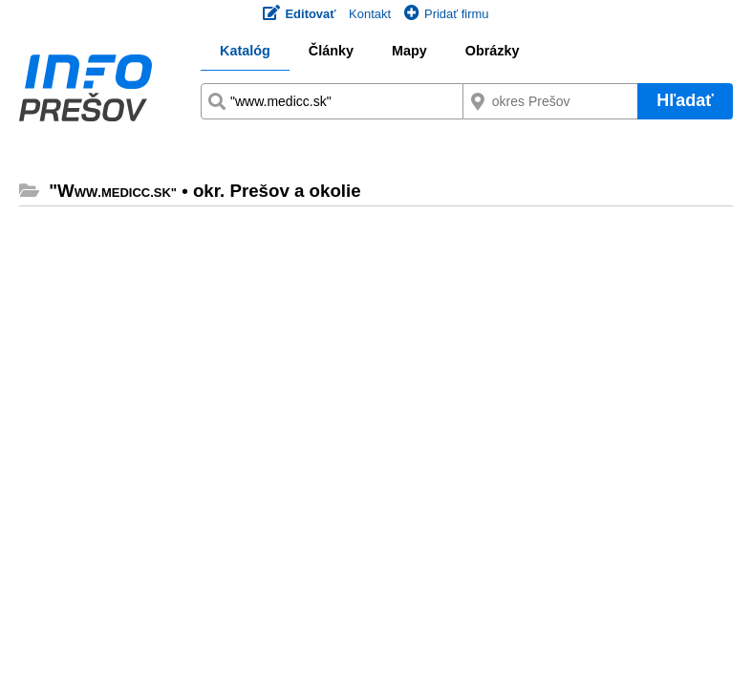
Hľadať (685, 100)
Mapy (409, 50)
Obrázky (492, 50)
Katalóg (245, 50)
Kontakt (370, 14)
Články (331, 50)
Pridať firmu (446, 14)
